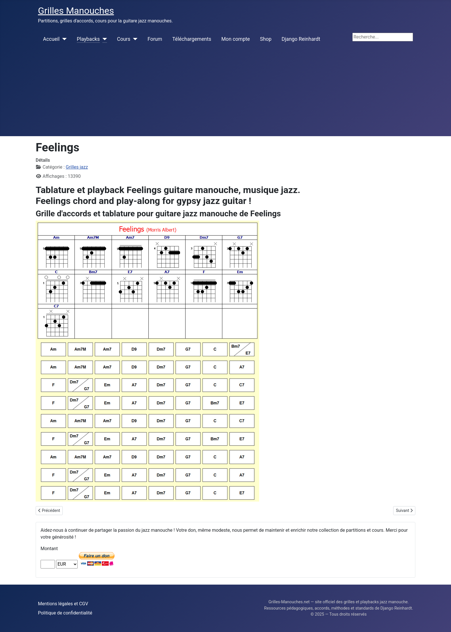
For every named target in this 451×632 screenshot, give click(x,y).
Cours (123, 39)
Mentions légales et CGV (63, 603)
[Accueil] (63, 39)
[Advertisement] (225, 93)
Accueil (51, 39)
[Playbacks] (103, 39)
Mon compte (235, 39)
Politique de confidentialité (65, 613)
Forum (155, 39)
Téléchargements (191, 39)
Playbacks (88, 39)
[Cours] (133, 39)
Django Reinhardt (301, 39)
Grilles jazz (77, 167)
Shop (266, 39)
